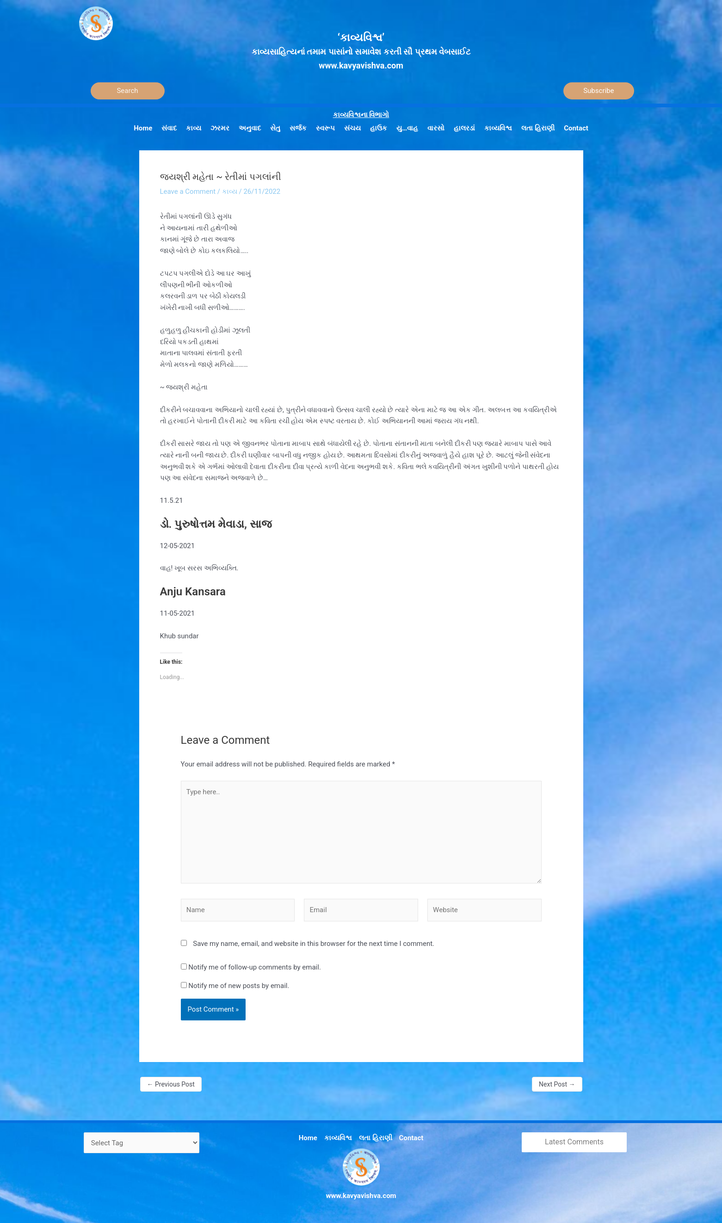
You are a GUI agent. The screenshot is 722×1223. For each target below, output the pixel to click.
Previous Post (171, 1084)
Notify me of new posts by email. (238, 986)
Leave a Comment (188, 191)
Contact (411, 1138)
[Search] (128, 90)
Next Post (557, 1084)
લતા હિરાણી (375, 1138)
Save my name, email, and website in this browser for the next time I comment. (313, 943)
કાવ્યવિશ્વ (338, 1138)
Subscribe (598, 90)
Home (308, 1138)
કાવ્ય (229, 191)
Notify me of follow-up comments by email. (254, 967)
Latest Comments (574, 1141)
